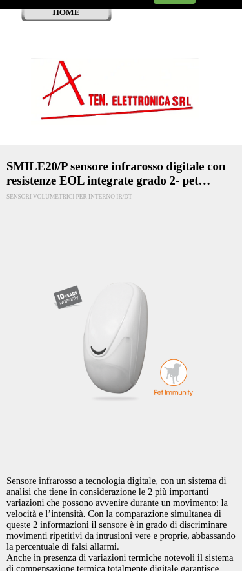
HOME (65, 12)
